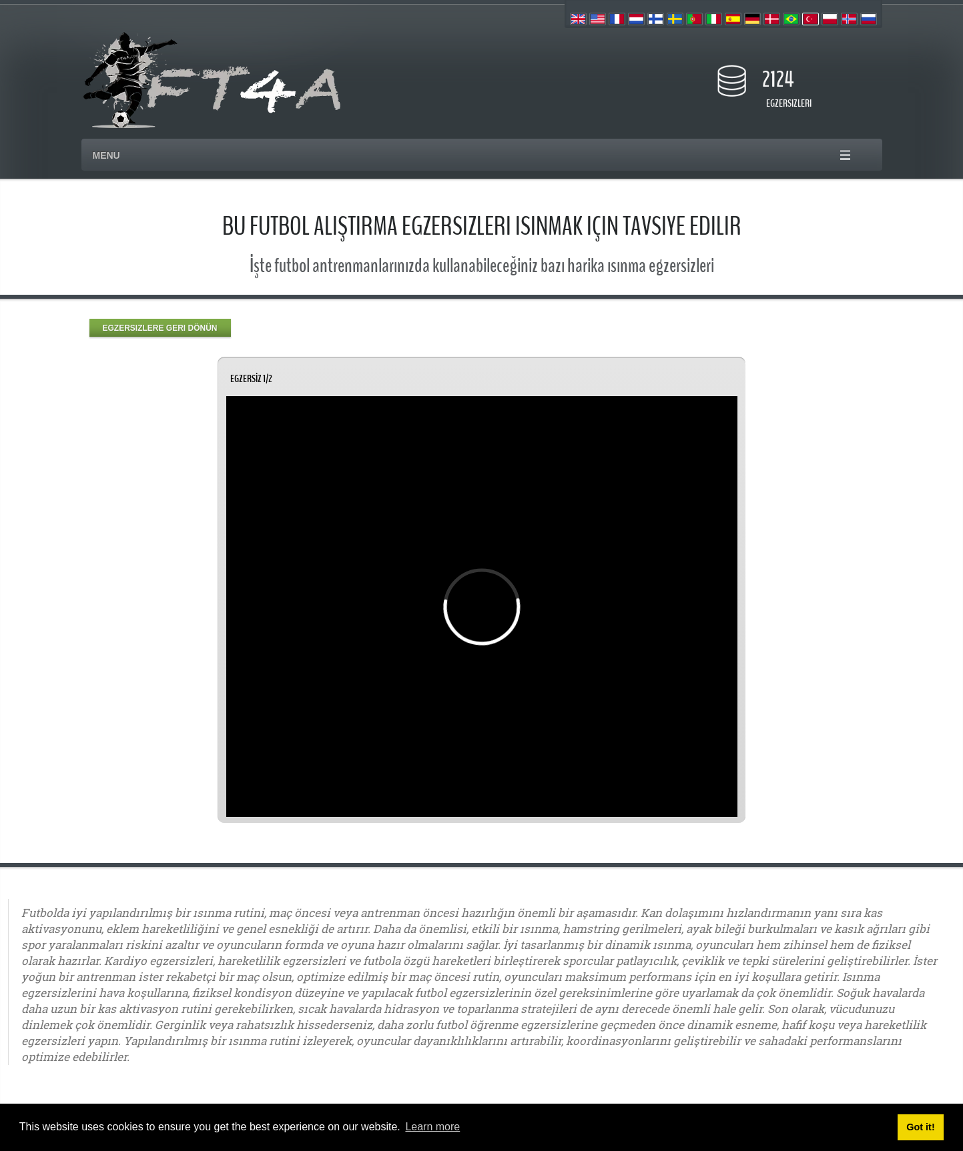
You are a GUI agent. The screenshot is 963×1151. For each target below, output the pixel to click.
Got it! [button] (920, 1127)
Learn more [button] (432, 1126)
